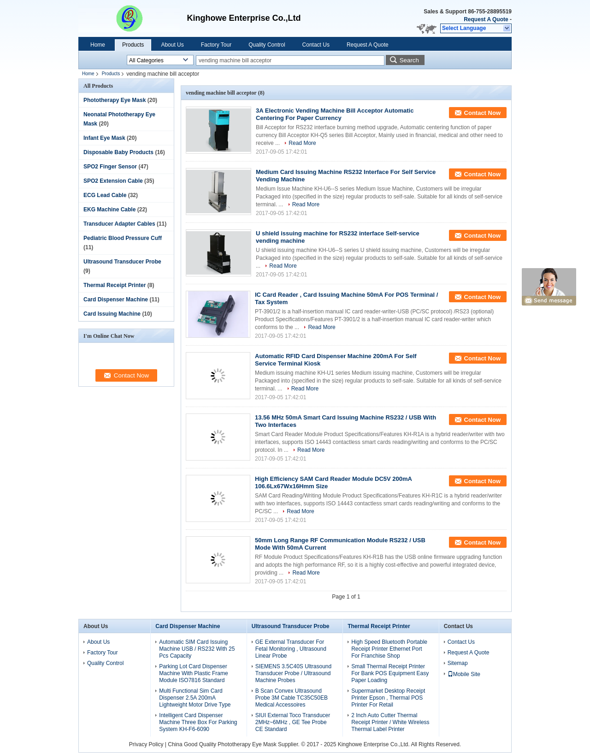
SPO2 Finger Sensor (110, 166)
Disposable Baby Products (118, 152)
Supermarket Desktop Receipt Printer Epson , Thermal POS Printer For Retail (388, 698)
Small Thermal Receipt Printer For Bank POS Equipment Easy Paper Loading (390, 673)
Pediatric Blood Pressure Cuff (122, 238)
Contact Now (482, 112)
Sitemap (458, 663)
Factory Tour (216, 45)
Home (97, 45)
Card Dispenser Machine (115, 299)
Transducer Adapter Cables (119, 224)
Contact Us (316, 45)
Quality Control (266, 45)
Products (133, 45)
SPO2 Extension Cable (113, 181)
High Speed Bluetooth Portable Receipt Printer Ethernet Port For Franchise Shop (389, 649)
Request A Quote (486, 19)
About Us (172, 45)
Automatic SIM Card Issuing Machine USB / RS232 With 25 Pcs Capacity (197, 649)
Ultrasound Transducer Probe (122, 261)
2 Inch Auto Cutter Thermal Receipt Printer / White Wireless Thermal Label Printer (390, 722)
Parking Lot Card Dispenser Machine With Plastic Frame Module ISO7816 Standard (193, 673)
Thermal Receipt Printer (114, 285)
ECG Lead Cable (104, 195)
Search (409, 60)
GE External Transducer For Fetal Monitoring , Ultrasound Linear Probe (290, 649)
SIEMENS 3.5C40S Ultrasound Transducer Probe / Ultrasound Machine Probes (293, 673)
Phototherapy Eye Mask (114, 100)
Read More (302, 143)
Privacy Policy (146, 744)
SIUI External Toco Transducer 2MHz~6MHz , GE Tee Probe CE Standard (292, 722)
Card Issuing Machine (112, 314)
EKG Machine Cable (109, 209)
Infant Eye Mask (104, 138)
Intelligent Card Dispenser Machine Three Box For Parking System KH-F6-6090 (198, 722)
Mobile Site (464, 674)
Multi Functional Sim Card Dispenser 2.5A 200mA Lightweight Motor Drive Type (194, 698)
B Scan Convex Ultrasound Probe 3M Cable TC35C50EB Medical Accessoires (291, 698)
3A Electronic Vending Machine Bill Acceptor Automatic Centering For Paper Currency (334, 114)
